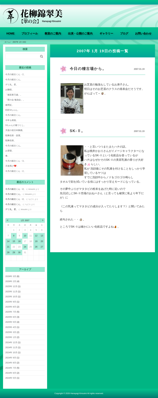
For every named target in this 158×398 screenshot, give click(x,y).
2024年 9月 (10, 357)
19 (36, 241)
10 (25, 235)
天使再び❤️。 (12, 166)
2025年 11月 (11, 291)
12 (36, 235)
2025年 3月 (10, 332)
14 (8, 241)
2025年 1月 (10, 337)
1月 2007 (25, 220)
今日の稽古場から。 (88, 69)
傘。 (7, 155)
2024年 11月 (11, 347)
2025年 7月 (10, 312)
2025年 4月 (10, 327)
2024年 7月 (10, 368)
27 (42, 247)
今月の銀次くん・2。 (15, 74)
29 (14, 252)
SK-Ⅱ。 (77, 131)
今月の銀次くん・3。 (15, 161)
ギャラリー (106, 33)
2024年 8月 (10, 362)
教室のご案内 (53, 33)
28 (8, 252)
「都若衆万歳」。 (13, 95)
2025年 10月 (11, 296)
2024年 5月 (10, 378)
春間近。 (9, 105)
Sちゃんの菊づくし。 (15, 125)
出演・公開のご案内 (80, 33)
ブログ (124, 33)
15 (14, 241)
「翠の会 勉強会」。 (15, 100)
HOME (10, 33)
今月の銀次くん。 (13, 79)
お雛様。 (9, 89)
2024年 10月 (11, 352)
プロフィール (29, 33)
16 (19, 241)
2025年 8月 (10, 307)
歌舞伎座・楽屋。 (13, 135)
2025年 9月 (10, 302)
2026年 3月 (10, 276)
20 (42, 241)
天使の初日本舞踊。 (14, 130)
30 (19, 252)
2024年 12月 (11, 342)
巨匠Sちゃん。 (12, 110)
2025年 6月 (10, 317)
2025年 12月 (11, 286)
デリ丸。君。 (11, 84)
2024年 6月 (10, 373)
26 (36, 247)
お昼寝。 (9, 150)
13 (42, 235)
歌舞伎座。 (10, 140)
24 (25, 247)
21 (8, 247)
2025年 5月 (10, 322)
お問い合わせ (143, 33)
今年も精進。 (11, 120)
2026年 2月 (10, 281)
